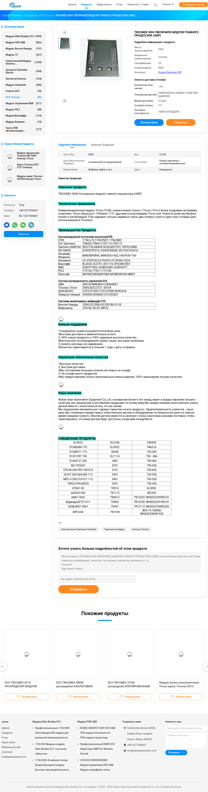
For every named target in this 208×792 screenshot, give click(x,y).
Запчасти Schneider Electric (24, 71)
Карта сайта (8, 742)
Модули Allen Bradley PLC (24, 36)
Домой (5, 728)
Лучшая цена (149, 122)
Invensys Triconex (140, 529)
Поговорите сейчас (193, 4)
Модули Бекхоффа (24, 115)
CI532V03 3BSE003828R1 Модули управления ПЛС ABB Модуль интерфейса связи (96, 765)
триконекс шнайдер (114, 529)
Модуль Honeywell (24, 85)
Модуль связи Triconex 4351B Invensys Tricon (29, 177)
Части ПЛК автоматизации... (24, 129)
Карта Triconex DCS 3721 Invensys (27, 166)
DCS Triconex (24, 97)
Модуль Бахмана (24, 122)
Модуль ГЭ (24, 54)
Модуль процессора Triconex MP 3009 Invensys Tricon (28, 156)
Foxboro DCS (24, 91)
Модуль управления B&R (24, 103)
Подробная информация (72, 144)
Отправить (78, 589)
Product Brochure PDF (170, 72)
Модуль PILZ (24, 109)
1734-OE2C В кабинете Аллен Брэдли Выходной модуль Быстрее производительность (52, 765)
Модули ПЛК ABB (24, 42)
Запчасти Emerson (24, 78)
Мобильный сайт (11, 747)
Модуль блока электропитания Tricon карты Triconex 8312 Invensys (179, 686)
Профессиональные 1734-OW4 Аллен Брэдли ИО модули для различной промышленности (52, 733)
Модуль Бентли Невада (24, 48)
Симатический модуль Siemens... (24, 62)
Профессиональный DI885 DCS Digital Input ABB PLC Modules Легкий (97, 749)
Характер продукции (102, 144)
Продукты (7, 732)
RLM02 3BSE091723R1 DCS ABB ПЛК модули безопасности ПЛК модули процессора (97, 733)
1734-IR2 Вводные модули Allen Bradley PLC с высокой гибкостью (50, 749)
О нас (5, 737)
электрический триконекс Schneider (78, 529)
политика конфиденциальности (14, 754)
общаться (23, 234)
